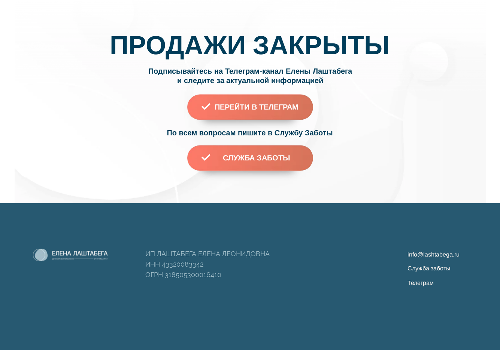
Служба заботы (429, 268)
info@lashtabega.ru (433, 254)
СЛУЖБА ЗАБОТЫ (256, 158)
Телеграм (420, 283)
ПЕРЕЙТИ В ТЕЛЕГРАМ (257, 107)
